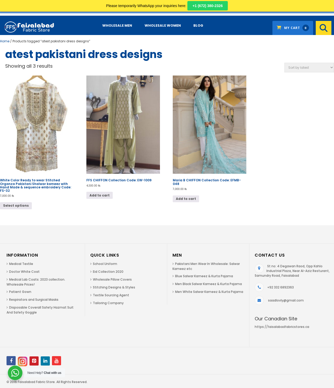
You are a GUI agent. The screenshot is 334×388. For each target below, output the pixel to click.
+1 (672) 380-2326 (208, 6)
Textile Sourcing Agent (111, 295)
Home (4, 41)
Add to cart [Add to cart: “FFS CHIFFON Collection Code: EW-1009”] (100, 195)
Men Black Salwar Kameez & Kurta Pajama (208, 284)
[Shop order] (309, 67)
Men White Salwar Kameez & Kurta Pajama (209, 291)
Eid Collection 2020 (108, 271)
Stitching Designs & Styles (114, 287)
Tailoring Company (108, 303)
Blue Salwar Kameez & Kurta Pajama (204, 276)
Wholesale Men (117, 25)
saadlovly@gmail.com (286, 300)
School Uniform (105, 264)
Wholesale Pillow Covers (112, 279)
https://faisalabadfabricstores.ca (282, 327)
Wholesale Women (163, 25)
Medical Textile (21, 264)
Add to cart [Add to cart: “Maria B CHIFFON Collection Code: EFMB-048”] (186, 198)
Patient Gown (20, 291)
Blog (198, 25)
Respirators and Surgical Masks (33, 299)
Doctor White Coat (24, 271)
